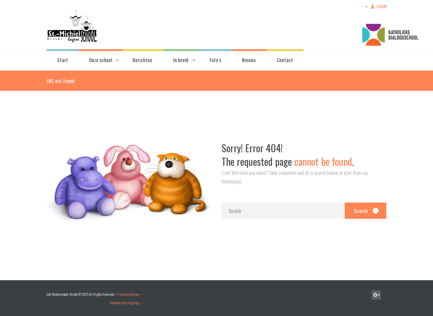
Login (381, 6)
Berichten (142, 59)
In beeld (180, 59)
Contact (285, 59)
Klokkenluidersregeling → (127, 302)
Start (62, 59)
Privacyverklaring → (130, 294)
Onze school (100, 59)
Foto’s (215, 59)
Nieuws (249, 59)
